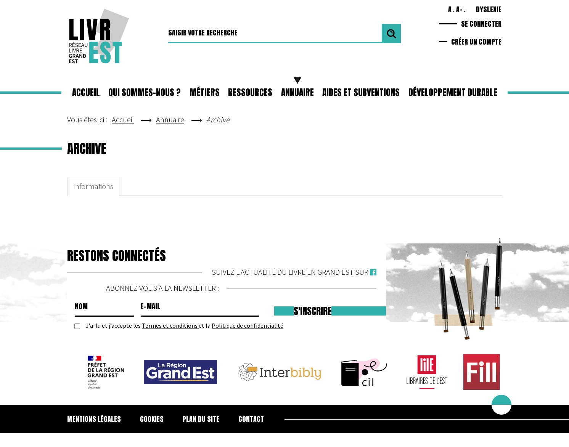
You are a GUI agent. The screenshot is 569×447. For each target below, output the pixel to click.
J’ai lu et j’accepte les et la (184, 325)
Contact (251, 419)
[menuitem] (98, 419)
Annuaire (297, 92)
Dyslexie (488, 9)
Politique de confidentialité (247, 325)
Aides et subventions (361, 92)
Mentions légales (94, 419)
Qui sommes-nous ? (144, 92)
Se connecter (481, 24)
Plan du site (201, 419)
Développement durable (452, 92)
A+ (459, 9)
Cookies (152, 419)
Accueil (86, 92)
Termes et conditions (170, 325)
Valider (391, 33)
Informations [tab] (93, 186)
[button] (204, 92)
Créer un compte (476, 42)
